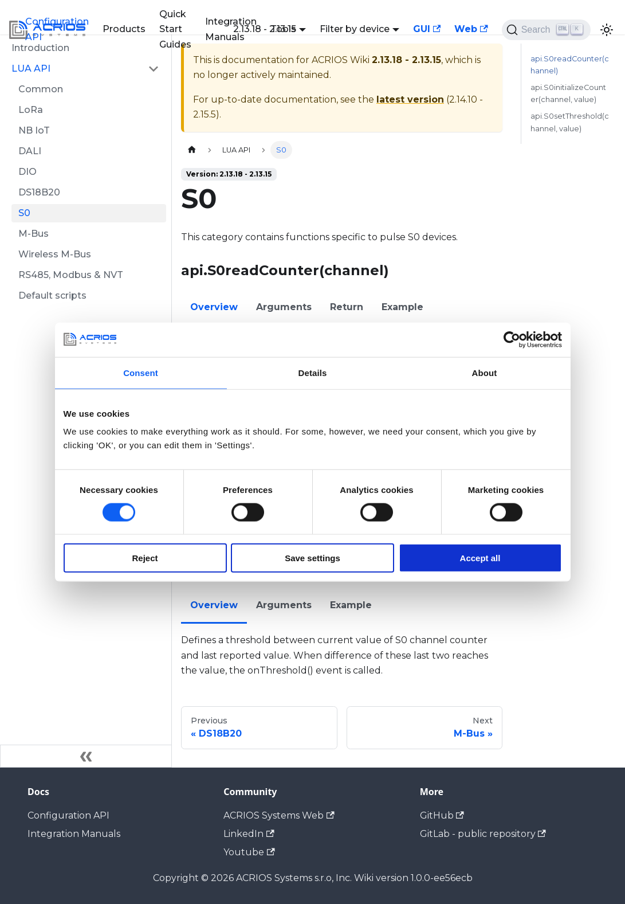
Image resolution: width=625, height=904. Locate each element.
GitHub (442, 815)
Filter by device (355, 29)
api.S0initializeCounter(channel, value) (568, 93)
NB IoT (34, 130)
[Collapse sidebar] (86, 756)
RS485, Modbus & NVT (70, 274)
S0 (24, 213)
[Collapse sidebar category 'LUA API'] (153, 69)
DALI (29, 151)
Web (471, 29)
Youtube (248, 852)
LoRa (30, 109)
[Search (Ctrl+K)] (546, 29)
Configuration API (57, 29)
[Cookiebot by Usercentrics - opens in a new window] (512, 339)
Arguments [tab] (284, 307)
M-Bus (33, 233)
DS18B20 (39, 192)
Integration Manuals (73, 833)
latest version (410, 99)
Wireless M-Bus (54, 254)
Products (124, 29)
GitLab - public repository (483, 833)
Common (40, 89)
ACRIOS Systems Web (278, 815)
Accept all (480, 558)
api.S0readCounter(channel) (569, 64)
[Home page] (192, 150)
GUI (427, 29)
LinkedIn (248, 833)
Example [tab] (402, 307)
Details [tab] (312, 372)
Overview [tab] (214, 307)
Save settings (312, 558)
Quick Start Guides (175, 29)
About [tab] (484, 372)
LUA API (30, 68)
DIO (27, 171)
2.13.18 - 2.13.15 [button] (264, 29)
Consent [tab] (140, 372)
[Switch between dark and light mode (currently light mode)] (607, 30)
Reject (145, 558)
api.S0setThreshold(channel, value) (569, 122)
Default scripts (52, 295)
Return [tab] (346, 307)
